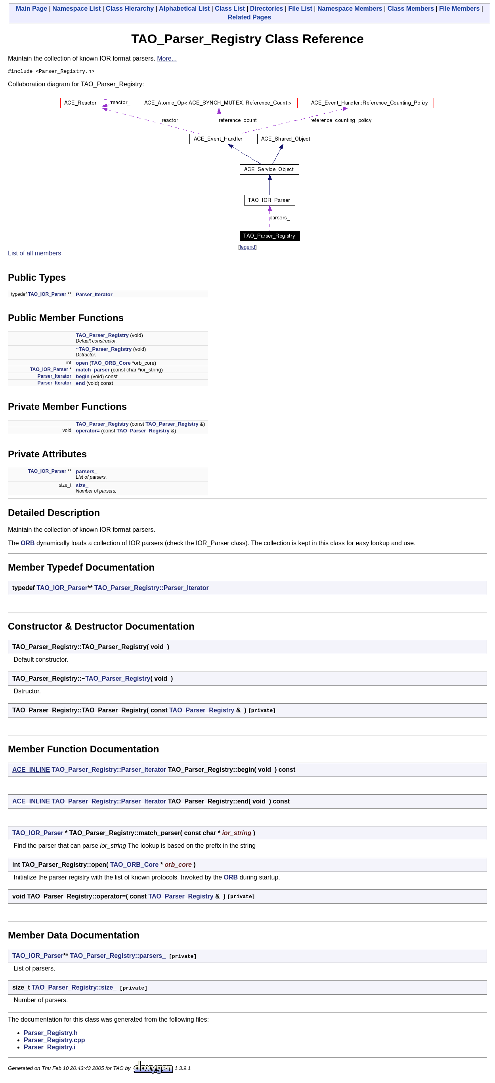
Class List (230, 8)
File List (300, 8)
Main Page (31, 8)
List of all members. (35, 254)
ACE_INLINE (31, 770)
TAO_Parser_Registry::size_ (74, 988)
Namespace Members (349, 8)
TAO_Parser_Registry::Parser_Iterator (151, 589)
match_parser (92, 371)
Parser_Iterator (94, 296)
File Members (459, 8)
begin (83, 378)
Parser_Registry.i (49, 1048)
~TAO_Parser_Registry (104, 350)
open (82, 364)
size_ (82, 486)
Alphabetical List (184, 8)
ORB (28, 544)
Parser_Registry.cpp (54, 1041)
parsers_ (86, 473)
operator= (87, 432)
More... (167, 58)
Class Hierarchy (130, 8)
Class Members (411, 8)
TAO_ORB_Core (110, 364)
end (80, 384)
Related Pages (249, 17)
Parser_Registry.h (51, 1034)
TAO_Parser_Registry (102, 336)
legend (247, 248)
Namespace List (76, 8)
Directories (266, 8)
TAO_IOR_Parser (47, 295)
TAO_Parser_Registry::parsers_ (118, 957)
